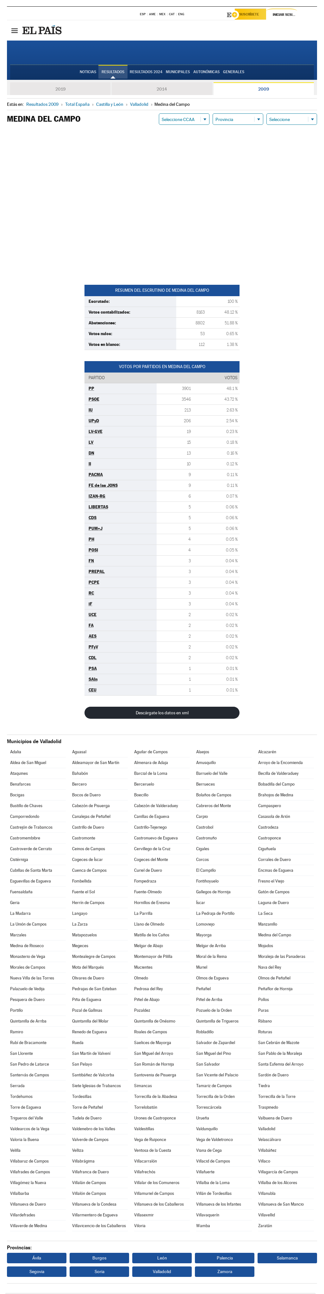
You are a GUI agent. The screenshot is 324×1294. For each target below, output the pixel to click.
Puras (263, 1011)
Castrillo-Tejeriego (150, 828)
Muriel (201, 968)
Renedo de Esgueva (89, 1032)
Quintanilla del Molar (90, 1022)
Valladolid (266, 1129)
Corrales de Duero (274, 860)
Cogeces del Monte (151, 860)
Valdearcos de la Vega (29, 1129)
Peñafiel (203, 989)
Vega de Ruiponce (150, 1140)
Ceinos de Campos (88, 849)
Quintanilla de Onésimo (154, 1022)
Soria (99, 1272)
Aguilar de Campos (151, 752)
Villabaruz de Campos (29, 1162)
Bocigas (17, 796)
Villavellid (266, 1216)
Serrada (17, 1086)
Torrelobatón (145, 1108)
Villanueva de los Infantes (218, 1205)
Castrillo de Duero (88, 828)
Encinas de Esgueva (275, 871)
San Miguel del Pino (213, 1054)
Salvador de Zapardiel (215, 1043)
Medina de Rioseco (27, 946)
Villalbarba (19, 1194)
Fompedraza (145, 882)
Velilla (15, 1151)
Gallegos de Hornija (213, 892)
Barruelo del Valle (211, 774)
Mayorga (204, 936)
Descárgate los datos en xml (162, 713)
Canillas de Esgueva (151, 817)
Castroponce (269, 839)
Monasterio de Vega (27, 957)
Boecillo (141, 796)
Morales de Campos (27, 968)
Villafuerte (205, 1172)
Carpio (202, 817)
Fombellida (81, 882)
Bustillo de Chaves (26, 806)
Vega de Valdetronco (214, 1140)
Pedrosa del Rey (148, 989)
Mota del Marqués (88, 968)
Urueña (202, 1119)
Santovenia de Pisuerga (155, 1076)
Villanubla (267, 1194)
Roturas (265, 1032)
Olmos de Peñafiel (274, 979)
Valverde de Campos (90, 1140)
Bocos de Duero (86, 796)
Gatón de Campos (274, 892)
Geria (15, 903)
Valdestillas (144, 1129)
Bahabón (80, 774)
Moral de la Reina (211, 957)
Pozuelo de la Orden (214, 1011)
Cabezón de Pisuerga (91, 806)
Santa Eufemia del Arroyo (280, 1065)
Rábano (265, 1022)
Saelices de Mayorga (152, 1043)
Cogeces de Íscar (87, 860)
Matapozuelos (84, 936)
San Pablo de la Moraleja (280, 1054)
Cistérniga (19, 860)
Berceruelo (144, 785)
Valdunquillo (207, 1129)
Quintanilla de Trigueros (217, 1022)
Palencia (225, 1258)
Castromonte (83, 839)
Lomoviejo (205, 925)
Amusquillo (206, 763)
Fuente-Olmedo (148, 892)
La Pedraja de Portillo (215, 914)
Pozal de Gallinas (87, 1011)
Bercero (79, 785)
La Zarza (80, 925)
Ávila (36, 1258)
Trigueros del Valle (26, 1119)
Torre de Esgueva (25, 1108)
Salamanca (287, 1258)
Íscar (200, 903)
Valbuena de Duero (275, 1119)
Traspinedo (268, 1108)
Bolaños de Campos (213, 796)
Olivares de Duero (88, 979)
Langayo (79, 914)
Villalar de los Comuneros (156, 1183)
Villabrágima (83, 1162)
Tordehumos (21, 1097)
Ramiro (16, 1032)
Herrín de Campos (88, 903)
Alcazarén (267, 752)
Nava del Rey (269, 968)
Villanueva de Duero (28, 1205)
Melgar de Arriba (211, 946)
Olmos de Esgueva (212, 979)
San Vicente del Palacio (217, 1076)
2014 (162, 89)
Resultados (113, 73)
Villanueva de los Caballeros (159, 1205)
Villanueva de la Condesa (94, 1205)
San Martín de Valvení (91, 1054)
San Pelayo (82, 1065)
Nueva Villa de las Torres (32, 979)
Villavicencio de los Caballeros (99, 1226)
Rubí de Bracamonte (28, 1043)
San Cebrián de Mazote (278, 1043)
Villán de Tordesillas (214, 1194)
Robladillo (205, 1032)
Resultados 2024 (146, 73)
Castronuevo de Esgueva (156, 839)
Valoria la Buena (24, 1140)
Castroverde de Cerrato (31, 849)
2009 (263, 89)
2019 (60, 89)
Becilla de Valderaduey (278, 774)
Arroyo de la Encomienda (280, 763)
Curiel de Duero (148, 871)
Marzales (18, 936)
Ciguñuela (267, 849)
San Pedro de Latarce (29, 1065)
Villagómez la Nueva (28, 1183)
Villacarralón (145, 1162)
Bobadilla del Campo (276, 785)
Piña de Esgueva (86, 1000)
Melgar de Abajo (148, 946)
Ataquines (19, 774)
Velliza (78, 1151)
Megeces (80, 946)
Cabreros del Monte (213, 806)
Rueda (78, 1043)
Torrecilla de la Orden (215, 1097)
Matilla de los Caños (151, 936)
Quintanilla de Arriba (28, 1022)
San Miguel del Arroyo (153, 1054)
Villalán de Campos (89, 1183)
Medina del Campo (274, 936)
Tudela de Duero (87, 1119)
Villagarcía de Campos (278, 1172)
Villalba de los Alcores (277, 1183)
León (162, 1258)
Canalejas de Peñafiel (91, 817)
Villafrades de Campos (30, 1172)
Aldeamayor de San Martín (95, 763)
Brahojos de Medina (275, 796)
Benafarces (20, 785)
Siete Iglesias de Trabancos (96, 1086)
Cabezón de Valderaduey (156, 806)
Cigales (202, 849)
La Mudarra (20, 914)
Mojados (265, 946)
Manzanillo (267, 925)
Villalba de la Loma (213, 1183)
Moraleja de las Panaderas (281, 957)
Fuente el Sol (83, 892)
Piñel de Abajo (146, 1000)
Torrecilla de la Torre (277, 1097)
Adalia (15, 752)
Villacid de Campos (213, 1162)
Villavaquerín (207, 1216)
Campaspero (269, 806)
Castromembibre (25, 839)
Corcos (202, 860)
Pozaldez (142, 1011)
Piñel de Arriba (209, 1000)
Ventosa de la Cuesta (152, 1151)
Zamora (224, 1272)
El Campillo (206, 871)
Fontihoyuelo (207, 882)
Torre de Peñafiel (87, 1108)
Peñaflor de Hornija (275, 989)
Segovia (36, 1272)
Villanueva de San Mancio (281, 1205)
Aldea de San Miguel (28, 763)
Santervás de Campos (29, 1076)
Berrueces (205, 785)
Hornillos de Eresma (152, 903)
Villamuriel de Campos (154, 1194)
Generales (233, 73)
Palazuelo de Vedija (27, 989)
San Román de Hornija (154, 1065)
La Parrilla (143, 914)
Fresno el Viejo (271, 882)
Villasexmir (144, 1216)
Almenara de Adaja (151, 763)
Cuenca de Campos (89, 871)
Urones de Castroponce (155, 1119)
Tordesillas (81, 1097)
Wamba (203, 1226)
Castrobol (204, 828)
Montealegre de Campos (93, 957)
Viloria (140, 1226)
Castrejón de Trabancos (31, 828)
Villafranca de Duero (90, 1172)
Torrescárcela (208, 1108)
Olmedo (141, 979)
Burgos (99, 1258)
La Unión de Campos (28, 925)
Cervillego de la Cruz (152, 849)
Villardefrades (22, 1216)
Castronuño (206, 839)
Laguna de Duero (273, 903)
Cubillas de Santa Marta (31, 871)
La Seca (265, 914)
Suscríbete (253, 15)
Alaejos (202, 752)
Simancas (143, 1086)
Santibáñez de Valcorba (93, 1076)
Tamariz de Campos (214, 1086)
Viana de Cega (209, 1151)
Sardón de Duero (273, 1076)
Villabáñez (267, 1151)
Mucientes (143, 968)
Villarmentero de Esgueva (95, 1216)
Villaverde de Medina (28, 1226)
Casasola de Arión (274, 817)
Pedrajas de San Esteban (94, 989)
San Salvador (208, 1065)
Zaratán (265, 1226)
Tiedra (264, 1086)
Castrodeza (268, 828)
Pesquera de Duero (27, 1000)
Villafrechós (144, 1172)
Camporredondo (24, 817)
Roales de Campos (150, 1032)
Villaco (264, 1162)
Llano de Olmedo (149, 925)
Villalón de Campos (89, 1194)
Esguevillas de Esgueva (30, 882)
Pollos (263, 1000)
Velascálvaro (269, 1140)
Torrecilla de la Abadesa (155, 1097)
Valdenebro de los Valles (93, 1129)
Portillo (16, 1011)
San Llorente (21, 1054)
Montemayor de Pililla (153, 957)
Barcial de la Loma (150, 774)
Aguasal (79, 752)
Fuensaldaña (21, 892)
